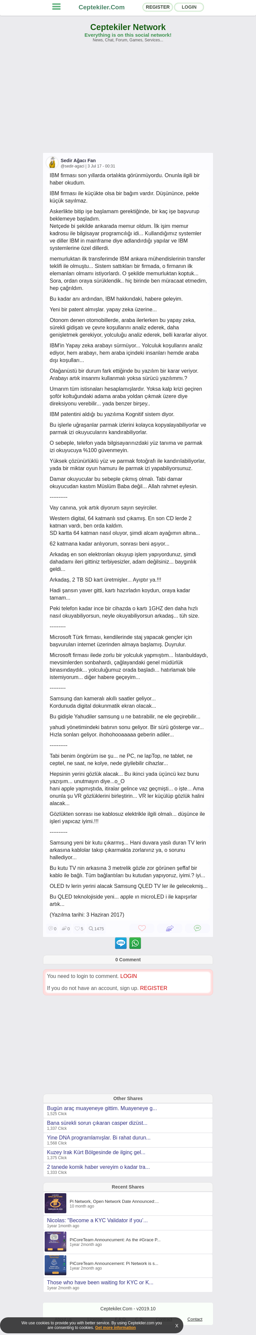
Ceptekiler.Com (102, 7)
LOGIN (189, 7)
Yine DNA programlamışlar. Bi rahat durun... (99, 1137)
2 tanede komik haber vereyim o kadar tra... (98, 1167)
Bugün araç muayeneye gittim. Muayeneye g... (102, 1108)
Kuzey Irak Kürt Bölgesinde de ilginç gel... (96, 1152)
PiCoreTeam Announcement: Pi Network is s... (114, 1263)
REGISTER (158, 7)
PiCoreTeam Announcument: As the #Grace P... (115, 1239)
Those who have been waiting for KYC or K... (100, 1282)
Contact (194, 1319)
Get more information (115, 1327)
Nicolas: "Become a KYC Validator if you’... (97, 1220)
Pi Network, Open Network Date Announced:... (114, 1201)
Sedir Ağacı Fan (78, 160)
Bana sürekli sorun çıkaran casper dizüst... (97, 1123)
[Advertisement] (128, 100)
